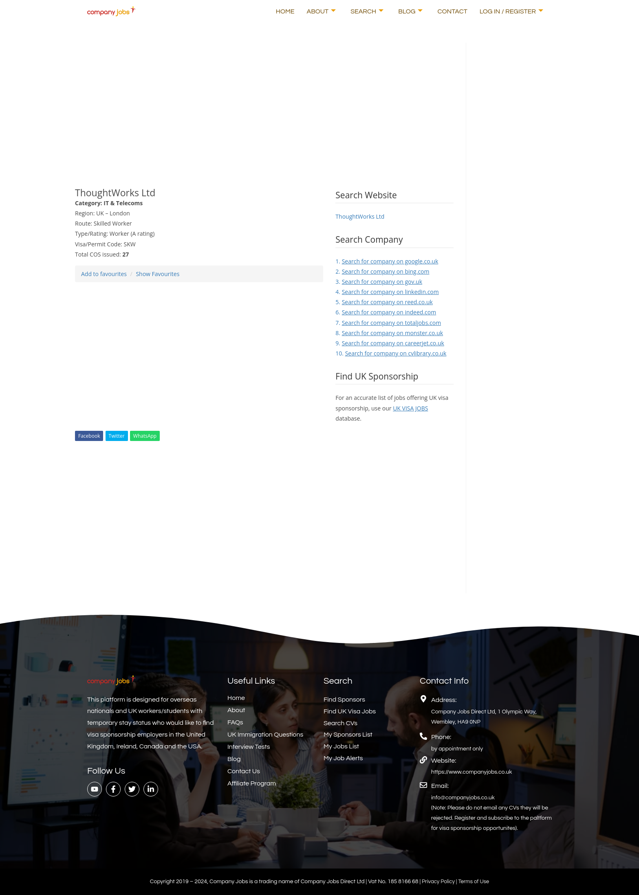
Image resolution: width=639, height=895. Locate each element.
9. (389, 343)
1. (386, 261)
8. (389, 333)
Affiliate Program (251, 783)
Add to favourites (104, 274)
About (321, 11)
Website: (443, 760)
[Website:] (423, 759)
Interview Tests (248, 747)
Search (366, 11)
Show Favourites (157, 274)
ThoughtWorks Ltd (359, 216)
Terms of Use (474, 881)
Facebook (89, 435)
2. (382, 271)
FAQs (235, 722)
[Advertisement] (264, 100)
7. (388, 323)
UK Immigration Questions (265, 734)
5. (384, 302)
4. (386, 292)
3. (378, 281)
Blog (410, 11)
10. (390, 353)
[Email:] (423, 785)
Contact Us (243, 771)
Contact (452, 11)
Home (285, 11)
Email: (440, 786)
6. (385, 312)
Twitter (117, 435)
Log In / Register (511, 11)
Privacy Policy (438, 881)
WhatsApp (144, 435)
